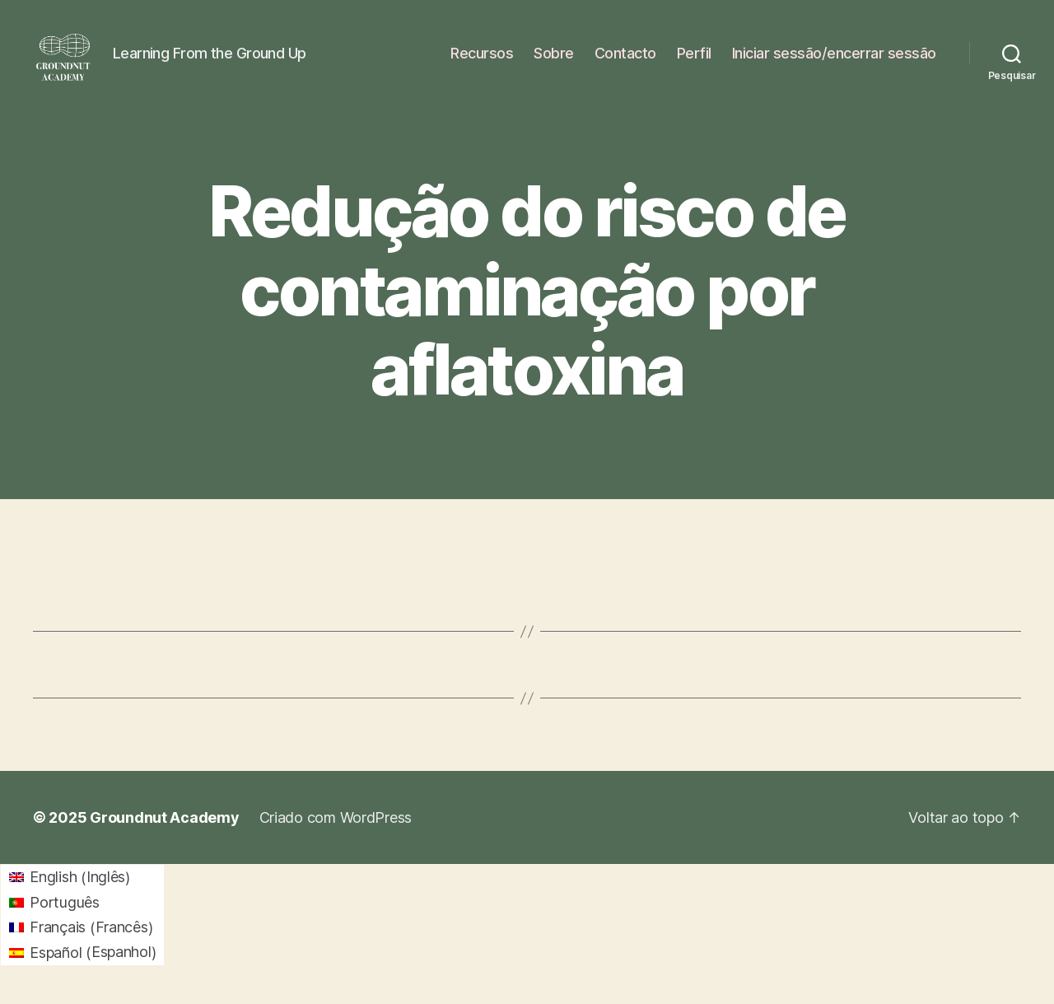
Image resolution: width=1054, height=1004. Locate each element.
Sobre (554, 59)
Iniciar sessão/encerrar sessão (834, 59)
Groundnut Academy (164, 831)
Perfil (694, 59)
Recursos (481, 59)
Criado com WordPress (336, 831)
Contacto (625, 59)
